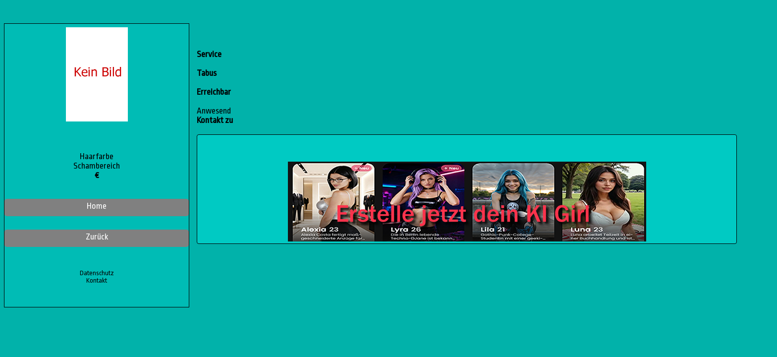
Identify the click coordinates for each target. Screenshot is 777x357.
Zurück (97, 236)
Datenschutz (97, 273)
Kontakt (96, 280)
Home (97, 206)
